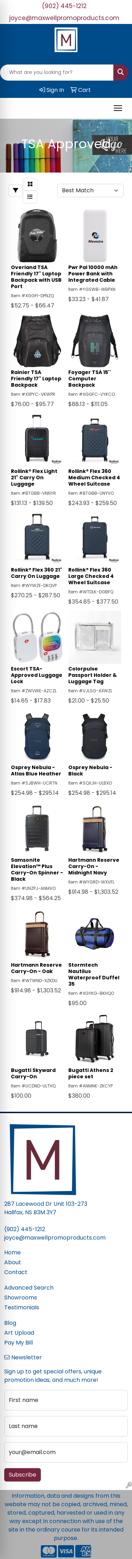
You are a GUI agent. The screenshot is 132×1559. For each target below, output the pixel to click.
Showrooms (20, 1297)
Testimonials (21, 1307)
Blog (10, 1323)
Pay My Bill (18, 1343)
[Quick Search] (57, 72)
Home (12, 1252)
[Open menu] (118, 108)
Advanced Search (29, 1288)
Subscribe (22, 1475)
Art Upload (19, 1333)
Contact (15, 1272)
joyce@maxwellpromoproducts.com (64, 18)
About (12, 1262)
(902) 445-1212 (64, 6)
